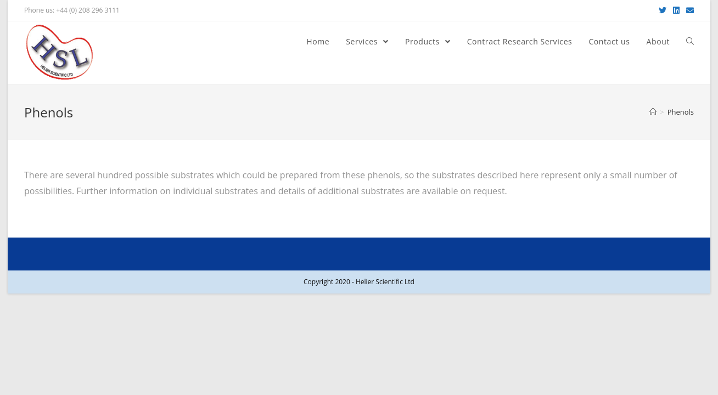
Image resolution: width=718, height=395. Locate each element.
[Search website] (690, 41)
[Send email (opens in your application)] (688, 10)
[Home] (653, 112)
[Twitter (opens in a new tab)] (662, 10)
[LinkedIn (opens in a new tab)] (676, 10)
